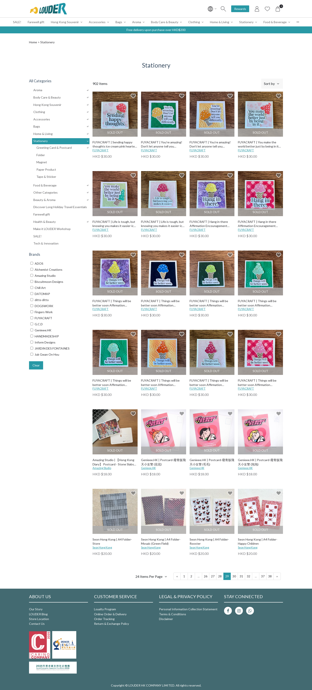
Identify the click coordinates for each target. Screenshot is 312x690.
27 (212, 576)
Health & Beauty (44, 222)
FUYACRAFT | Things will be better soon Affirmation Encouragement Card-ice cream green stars (211, 303)
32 (248, 576)
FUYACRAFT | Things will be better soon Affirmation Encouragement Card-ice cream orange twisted (162, 383)
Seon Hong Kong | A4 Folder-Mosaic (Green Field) (160, 542)
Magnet (41, 162)
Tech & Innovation (45, 243)
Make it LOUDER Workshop (52, 229)
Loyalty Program (105, 609)
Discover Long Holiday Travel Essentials (60, 207)
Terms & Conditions (172, 614)
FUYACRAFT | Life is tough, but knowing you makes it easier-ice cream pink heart (162, 224)
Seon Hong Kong (102, 547)
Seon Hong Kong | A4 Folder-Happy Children (257, 542)
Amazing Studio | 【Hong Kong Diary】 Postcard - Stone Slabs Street (113, 462)
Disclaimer (166, 619)
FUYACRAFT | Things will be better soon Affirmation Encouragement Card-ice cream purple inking (114, 303)
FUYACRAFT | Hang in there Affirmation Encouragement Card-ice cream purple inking (209, 224)
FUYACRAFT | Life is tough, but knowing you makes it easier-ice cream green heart (114, 224)
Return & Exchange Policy (111, 623)
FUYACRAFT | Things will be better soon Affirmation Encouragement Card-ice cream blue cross (162, 303)
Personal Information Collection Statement (188, 609)
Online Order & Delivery (110, 614)
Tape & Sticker (46, 176)
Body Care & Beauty (164, 22)
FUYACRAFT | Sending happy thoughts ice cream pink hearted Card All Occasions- (114, 144)
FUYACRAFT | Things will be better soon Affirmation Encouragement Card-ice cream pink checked (259, 383)
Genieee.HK (148, 468)
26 (205, 576)
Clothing (194, 22)
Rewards (240, 9)
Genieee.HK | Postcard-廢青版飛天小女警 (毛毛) (212, 462)
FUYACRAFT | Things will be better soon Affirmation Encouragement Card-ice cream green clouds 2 (259, 303)
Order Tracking (104, 619)
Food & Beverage (275, 22)
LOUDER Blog (38, 614)
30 (234, 576)
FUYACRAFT (101, 150)
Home (33, 42)
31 (241, 576)
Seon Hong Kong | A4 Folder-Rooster (209, 542)
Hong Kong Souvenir (65, 22)
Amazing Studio (102, 468)
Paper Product (46, 169)
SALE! (17, 22)
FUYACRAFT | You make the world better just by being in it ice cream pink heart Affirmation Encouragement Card (259, 144)
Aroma (136, 22)
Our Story (35, 609)
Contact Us (37, 623)
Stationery (246, 22)
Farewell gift (36, 22)
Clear (36, 365)
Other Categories (45, 192)
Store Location (39, 619)
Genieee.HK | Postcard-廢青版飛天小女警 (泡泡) (260, 462)
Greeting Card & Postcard (54, 147)
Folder (40, 155)
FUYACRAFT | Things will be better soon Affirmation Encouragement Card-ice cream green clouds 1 (114, 383)
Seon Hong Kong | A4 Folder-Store (112, 542)
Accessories (97, 22)
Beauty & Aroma (44, 200)
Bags (118, 22)
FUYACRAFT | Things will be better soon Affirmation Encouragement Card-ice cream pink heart (211, 383)
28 (220, 576)
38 (270, 576)
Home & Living (219, 22)
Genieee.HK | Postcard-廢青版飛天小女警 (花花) (163, 462)
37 (263, 576)
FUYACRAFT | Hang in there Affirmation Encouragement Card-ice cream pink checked (257, 224)
